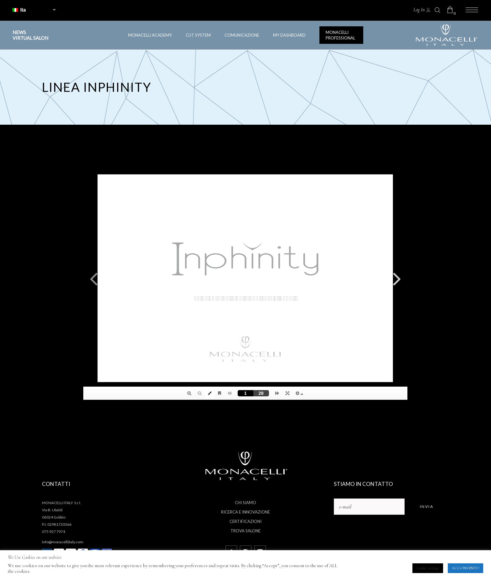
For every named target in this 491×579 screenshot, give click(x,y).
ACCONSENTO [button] (465, 568)
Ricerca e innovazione (245, 511)
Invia (426, 506)
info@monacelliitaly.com (62, 542)
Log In (419, 10)
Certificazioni (245, 521)
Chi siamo (245, 502)
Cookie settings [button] (427, 568)
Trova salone (245, 530)
